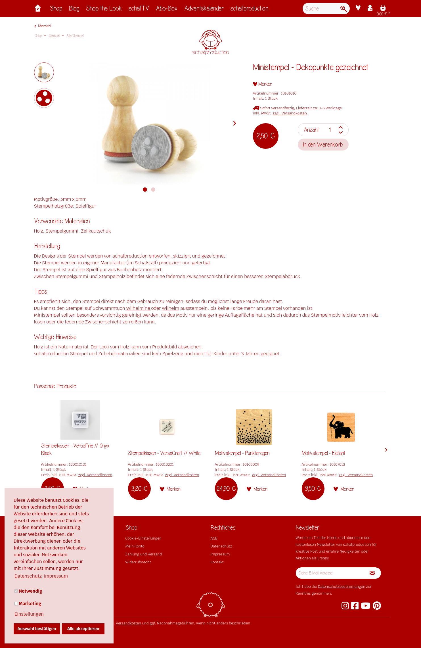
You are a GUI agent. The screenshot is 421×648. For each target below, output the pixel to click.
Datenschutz (221, 546)
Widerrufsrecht (138, 562)
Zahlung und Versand (143, 554)
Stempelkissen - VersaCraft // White (164, 453)
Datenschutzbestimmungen (341, 586)
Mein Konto (134, 546)
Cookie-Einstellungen (143, 538)
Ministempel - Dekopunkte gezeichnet (310, 67)
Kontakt (217, 562)
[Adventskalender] (204, 10)
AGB (214, 538)
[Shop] (56, 10)
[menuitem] (56, 10)
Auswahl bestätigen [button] (37, 628)
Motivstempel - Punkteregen (242, 453)
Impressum (220, 554)
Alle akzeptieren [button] (83, 628)
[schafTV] (139, 10)
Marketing (27, 604)
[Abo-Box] (166, 10)
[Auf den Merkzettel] (262, 84)
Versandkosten (128, 623)
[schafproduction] (249, 10)
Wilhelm (170, 308)
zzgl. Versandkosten (290, 113)
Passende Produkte (55, 386)
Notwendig (28, 591)
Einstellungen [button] (29, 614)
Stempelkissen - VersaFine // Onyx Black (75, 449)
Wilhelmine (138, 308)
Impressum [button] (55, 576)
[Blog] (74, 10)
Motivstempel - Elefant (323, 453)
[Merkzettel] (358, 8)
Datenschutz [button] (28, 576)
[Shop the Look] (104, 10)
